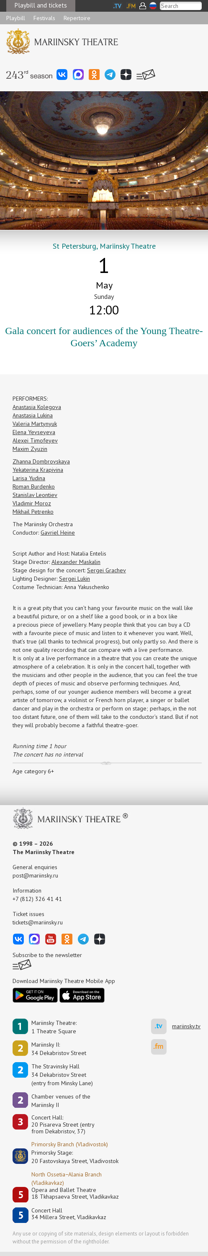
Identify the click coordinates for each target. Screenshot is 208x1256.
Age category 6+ (33, 771)
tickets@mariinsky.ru (38, 922)
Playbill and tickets (41, 5)
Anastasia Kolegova (37, 407)
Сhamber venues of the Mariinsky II (60, 1101)
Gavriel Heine (58, 532)
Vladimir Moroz (32, 503)
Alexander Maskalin (75, 562)
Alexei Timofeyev (35, 440)
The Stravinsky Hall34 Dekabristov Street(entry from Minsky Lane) (62, 1075)
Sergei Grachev (106, 570)
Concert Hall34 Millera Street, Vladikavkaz (68, 1213)
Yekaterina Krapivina (38, 470)
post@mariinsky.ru (35, 875)
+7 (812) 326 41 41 (37, 899)
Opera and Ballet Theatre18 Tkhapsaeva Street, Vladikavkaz (75, 1193)
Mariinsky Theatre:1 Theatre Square (54, 1027)
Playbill (15, 18)
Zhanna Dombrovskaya (41, 461)
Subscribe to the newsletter (47, 955)
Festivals (44, 18)
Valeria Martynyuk (35, 423)
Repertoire (77, 18)
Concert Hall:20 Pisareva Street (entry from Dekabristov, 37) (63, 1124)
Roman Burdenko (34, 486)
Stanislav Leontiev (35, 495)
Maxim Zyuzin (30, 449)
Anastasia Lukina (33, 415)
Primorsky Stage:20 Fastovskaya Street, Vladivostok (69, 1157)
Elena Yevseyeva (34, 432)
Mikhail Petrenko (33, 511)
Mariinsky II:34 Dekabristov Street (58, 1049)
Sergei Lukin (74, 578)
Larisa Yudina (29, 478)
